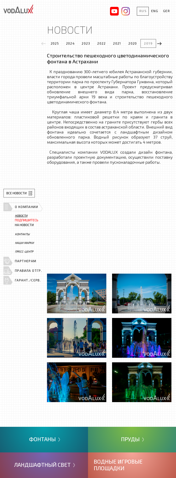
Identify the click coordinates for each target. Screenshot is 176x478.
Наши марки (24, 243)
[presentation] (43, 43)
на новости (26, 222)
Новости (21, 215)
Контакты (22, 234)
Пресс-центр (24, 251)
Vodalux (18, 8)
